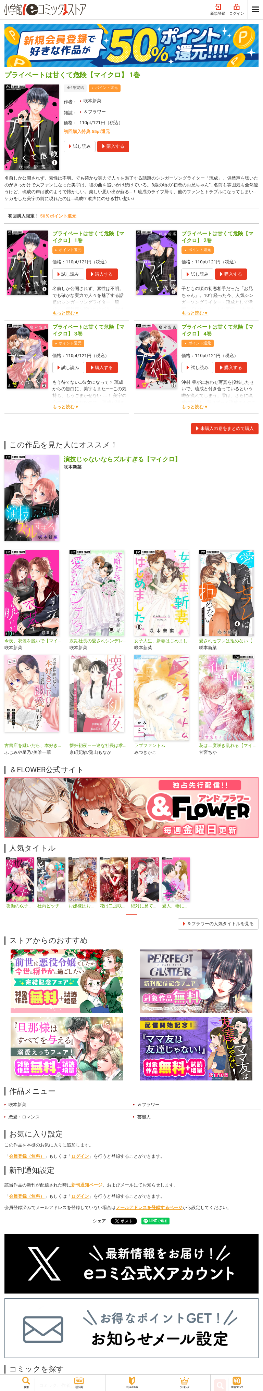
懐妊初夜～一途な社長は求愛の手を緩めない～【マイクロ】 (99, 745)
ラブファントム (149, 745)
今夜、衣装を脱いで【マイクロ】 (34, 640)
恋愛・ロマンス (24, 1116)
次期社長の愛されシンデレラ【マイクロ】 (99, 640)
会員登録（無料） (27, 1156)
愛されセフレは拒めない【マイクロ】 (228, 640)
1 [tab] (131, 914)
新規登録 (217, 10)
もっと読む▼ (65, 313)
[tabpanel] (20, 883)
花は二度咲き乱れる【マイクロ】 (228, 745)
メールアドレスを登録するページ (149, 1207)
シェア (99, 1220)
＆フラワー (95, 111)
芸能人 (144, 1116)
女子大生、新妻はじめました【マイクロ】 (163, 640)
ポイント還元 (106, 88)
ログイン (236, 10)
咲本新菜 (92, 100)
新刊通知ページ (86, 1184)
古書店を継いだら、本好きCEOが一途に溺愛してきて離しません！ (34, 745)
